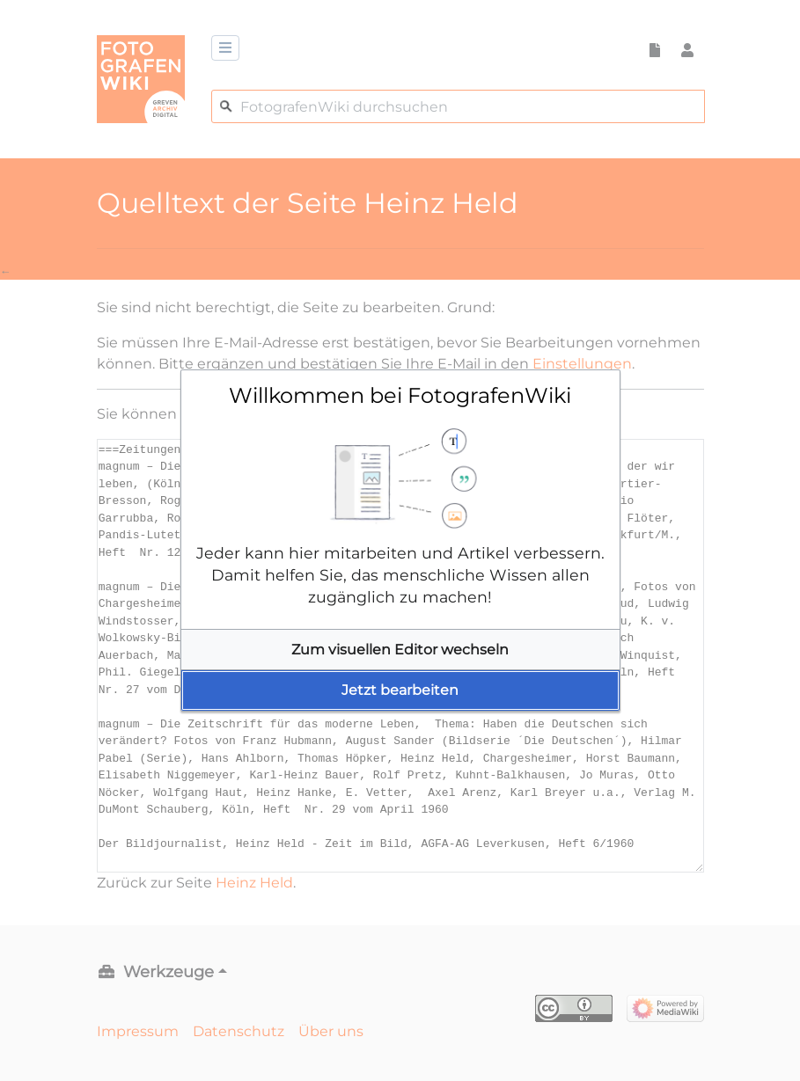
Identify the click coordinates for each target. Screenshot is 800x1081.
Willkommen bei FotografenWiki (400, 395)
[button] (400, 650)
